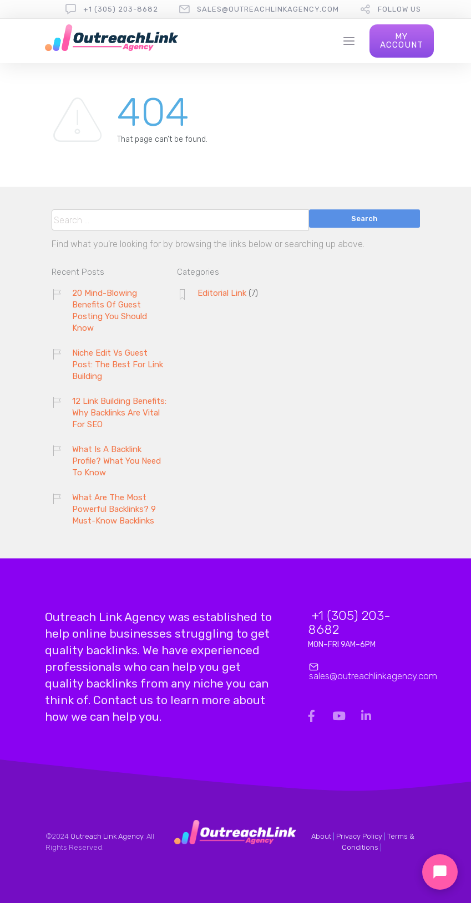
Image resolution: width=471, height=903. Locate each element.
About (321, 836)
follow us (399, 9)
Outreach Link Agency (106, 836)
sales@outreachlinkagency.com (268, 9)
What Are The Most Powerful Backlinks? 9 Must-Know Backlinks (114, 509)
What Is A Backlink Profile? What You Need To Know (116, 461)
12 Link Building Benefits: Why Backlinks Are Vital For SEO (119, 412)
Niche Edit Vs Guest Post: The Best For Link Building (117, 364)
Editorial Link (221, 293)
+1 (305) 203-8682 (120, 9)
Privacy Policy (359, 836)
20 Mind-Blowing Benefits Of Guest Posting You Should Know (109, 310)
